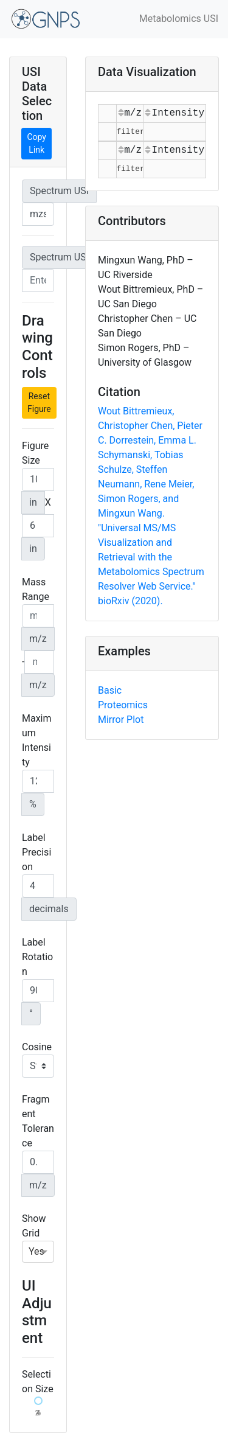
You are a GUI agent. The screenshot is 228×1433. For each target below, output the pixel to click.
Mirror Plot (120, 719)
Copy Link (36, 143)
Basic (110, 690)
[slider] (38, 1400)
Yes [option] (36, 1251)
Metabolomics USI (178, 18)
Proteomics (123, 705)
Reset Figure (39, 402)
